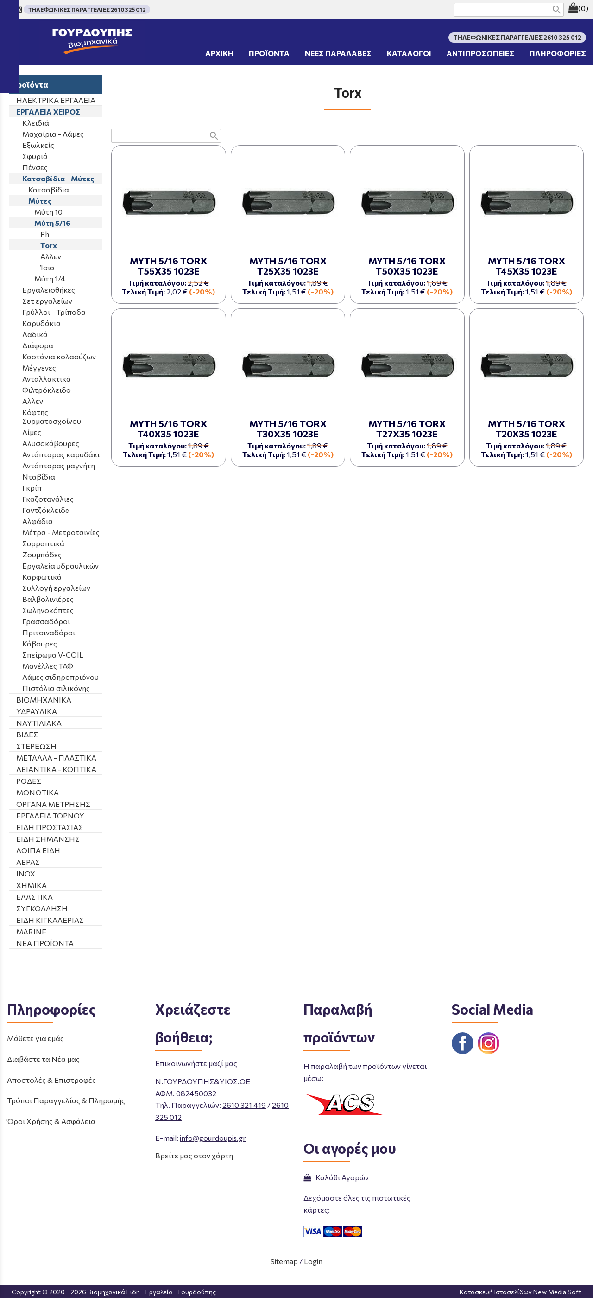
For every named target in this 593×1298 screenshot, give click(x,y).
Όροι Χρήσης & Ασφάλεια (51, 1121)
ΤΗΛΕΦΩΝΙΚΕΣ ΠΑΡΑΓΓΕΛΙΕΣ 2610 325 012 (86, 9)
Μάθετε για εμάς (35, 1038)
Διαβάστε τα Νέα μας (43, 1059)
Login (313, 1261)
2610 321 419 (244, 1104)
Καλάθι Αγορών (336, 1177)
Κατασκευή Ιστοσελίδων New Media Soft (520, 1292)
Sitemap (284, 1261)
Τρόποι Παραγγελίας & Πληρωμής (66, 1100)
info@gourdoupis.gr (213, 1137)
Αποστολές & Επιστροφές (51, 1079)
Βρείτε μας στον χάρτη (194, 1155)
